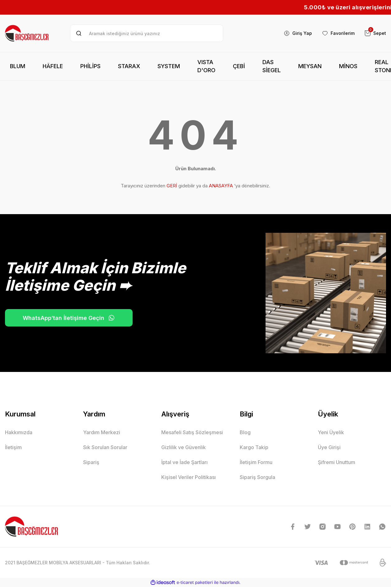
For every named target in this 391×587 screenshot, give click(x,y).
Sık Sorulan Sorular (105, 447)
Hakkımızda (18, 432)
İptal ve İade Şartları (184, 462)
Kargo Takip (254, 447)
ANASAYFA (221, 186)
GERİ (172, 186)
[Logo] (27, 33)
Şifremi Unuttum (336, 462)
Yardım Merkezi (101, 432)
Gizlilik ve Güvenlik (183, 447)
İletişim (13, 447)
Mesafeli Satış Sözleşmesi (192, 432)
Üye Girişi (329, 447)
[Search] (146, 33)
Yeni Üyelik (331, 432)
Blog (245, 432)
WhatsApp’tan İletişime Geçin (69, 317)
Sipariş (91, 462)
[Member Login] (298, 33)
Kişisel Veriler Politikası (188, 477)
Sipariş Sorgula (257, 477)
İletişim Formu (256, 462)
